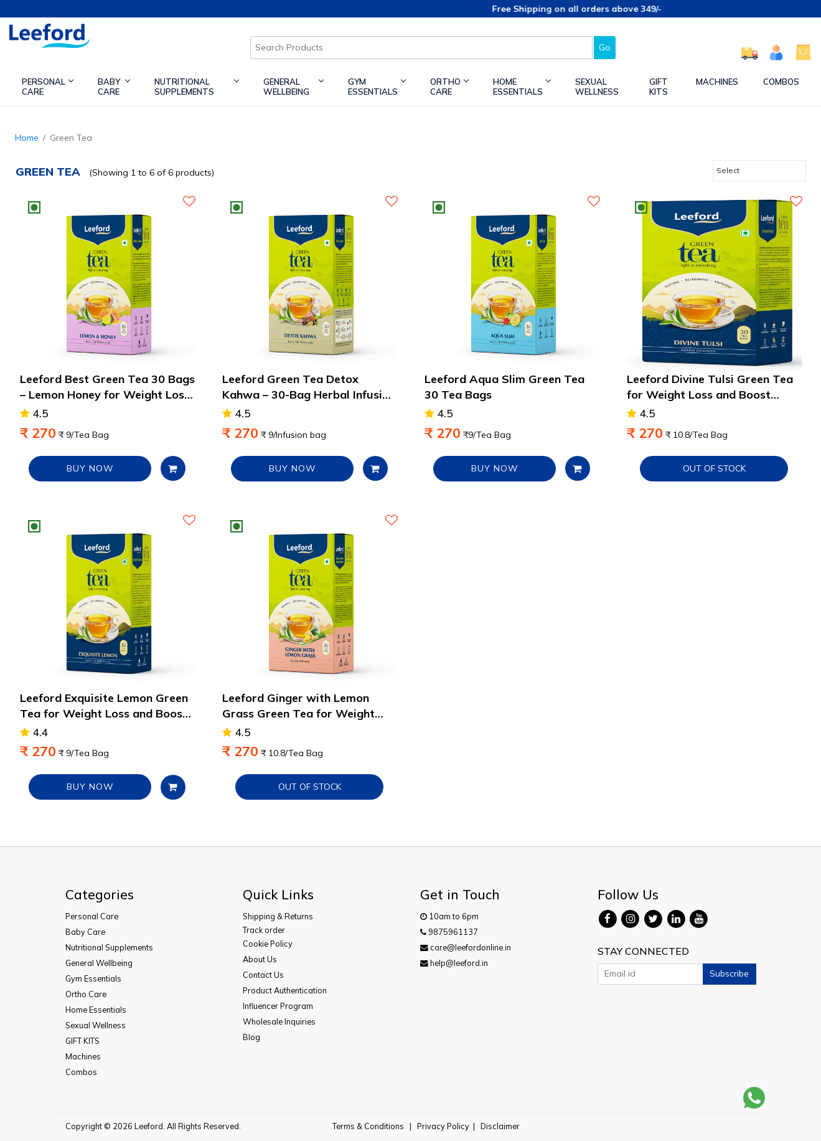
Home (27, 137)
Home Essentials (521, 87)
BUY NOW (90, 468)
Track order (264, 930)
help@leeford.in (454, 963)
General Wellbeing (293, 87)
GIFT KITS (658, 87)
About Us (260, 959)
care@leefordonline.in (465, 947)
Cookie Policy (268, 944)
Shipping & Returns (278, 916)
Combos (781, 82)
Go (605, 47)
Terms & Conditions (368, 1126)
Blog (251, 1037)
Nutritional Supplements (196, 87)
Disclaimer (500, 1126)
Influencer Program (278, 1006)
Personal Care (47, 87)
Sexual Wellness (597, 87)
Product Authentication (285, 990)
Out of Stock (714, 468)
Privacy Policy (443, 1126)
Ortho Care (449, 87)
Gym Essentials (376, 87)
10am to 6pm (449, 916)
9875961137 (449, 932)
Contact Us (263, 975)
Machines (717, 82)
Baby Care (113, 87)
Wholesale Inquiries (279, 1021)
